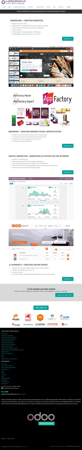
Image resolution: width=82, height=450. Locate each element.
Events (3, 373)
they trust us (41, 308)
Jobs (2, 376)
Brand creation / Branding (8, 344)
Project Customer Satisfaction (9, 359)
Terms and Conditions (7, 365)
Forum (3, 357)
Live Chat (3, 374)
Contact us (4, 364)
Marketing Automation (7, 341)
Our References (5, 382)
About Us (23, 394)
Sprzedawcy (4, 380)
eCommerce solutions (7, 335)
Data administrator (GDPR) (8, 367)
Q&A (2, 355)
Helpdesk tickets (5, 378)
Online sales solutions (7, 346)
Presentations (5, 369)
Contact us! (67, 39)
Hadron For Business (75, 446)
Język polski (10, 438)
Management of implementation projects (12, 350)
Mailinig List (4, 383)
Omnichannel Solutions (7, 342)
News (2, 371)
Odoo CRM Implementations (9, 339)
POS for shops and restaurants (9, 348)
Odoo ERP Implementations (8, 337)
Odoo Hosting (5, 351)
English (3, 438)
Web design (4, 333)
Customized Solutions (7, 353)
